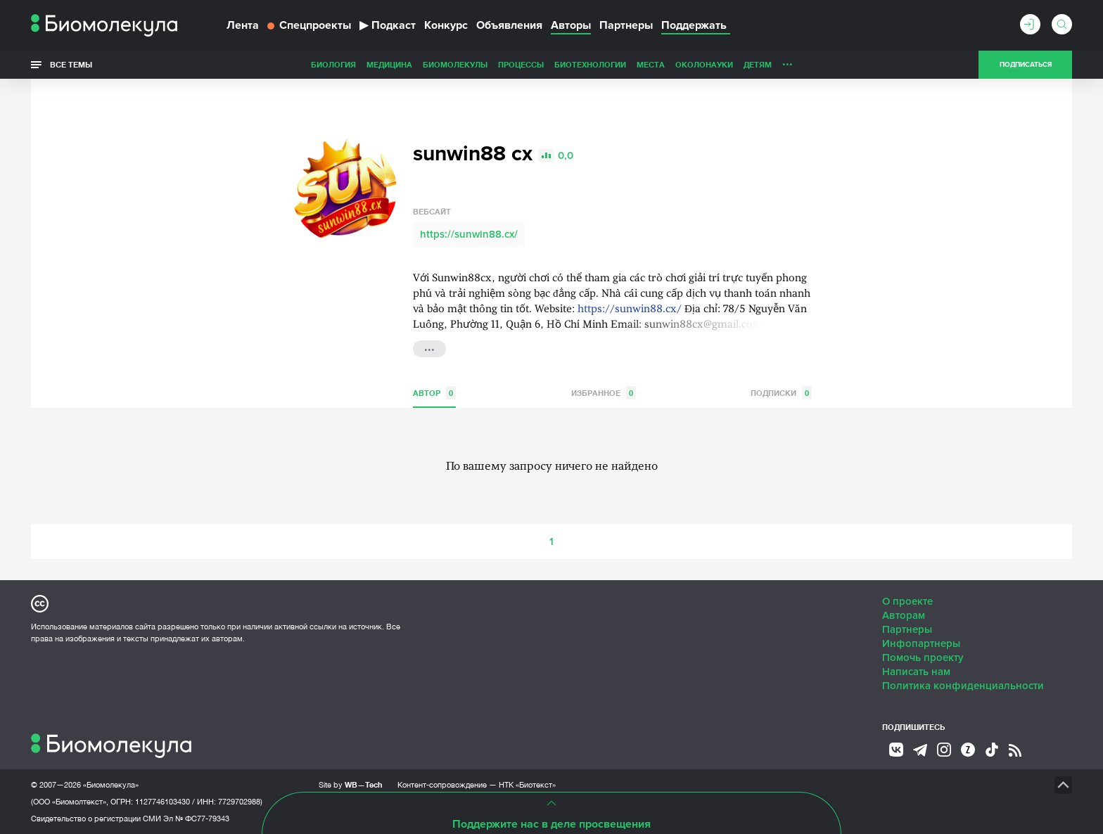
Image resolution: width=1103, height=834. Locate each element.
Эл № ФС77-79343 (196, 818)
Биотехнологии (491, 64)
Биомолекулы (356, 64)
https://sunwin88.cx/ (469, 234)
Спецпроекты (309, 25)
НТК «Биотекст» (527, 785)
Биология (234, 64)
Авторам (903, 615)
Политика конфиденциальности (963, 685)
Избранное (603, 392)
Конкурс (446, 25)
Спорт (751, 64)
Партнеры (626, 25)
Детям (658, 64)
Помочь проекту (923, 657)
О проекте (907, 601)
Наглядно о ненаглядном (833, 64)
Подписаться (1026, 64)
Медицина (290, 64)
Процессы (422, 64)
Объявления (509, 25)
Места (551, 64)
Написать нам (916, 671)
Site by (351, 784)
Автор (434, 392)
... (429, 347)
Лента (243, 25)
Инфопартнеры (921, 643)
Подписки (781, 392)
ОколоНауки (605, 64)
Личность (705, 64)
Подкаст (387, 25)
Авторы (571, 25)
